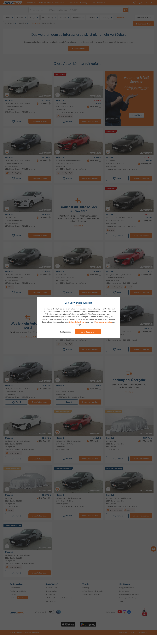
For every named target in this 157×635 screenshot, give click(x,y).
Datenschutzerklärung (77, 322)
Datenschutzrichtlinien (103, 322)
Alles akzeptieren (87, 332)
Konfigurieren (65, 332)
